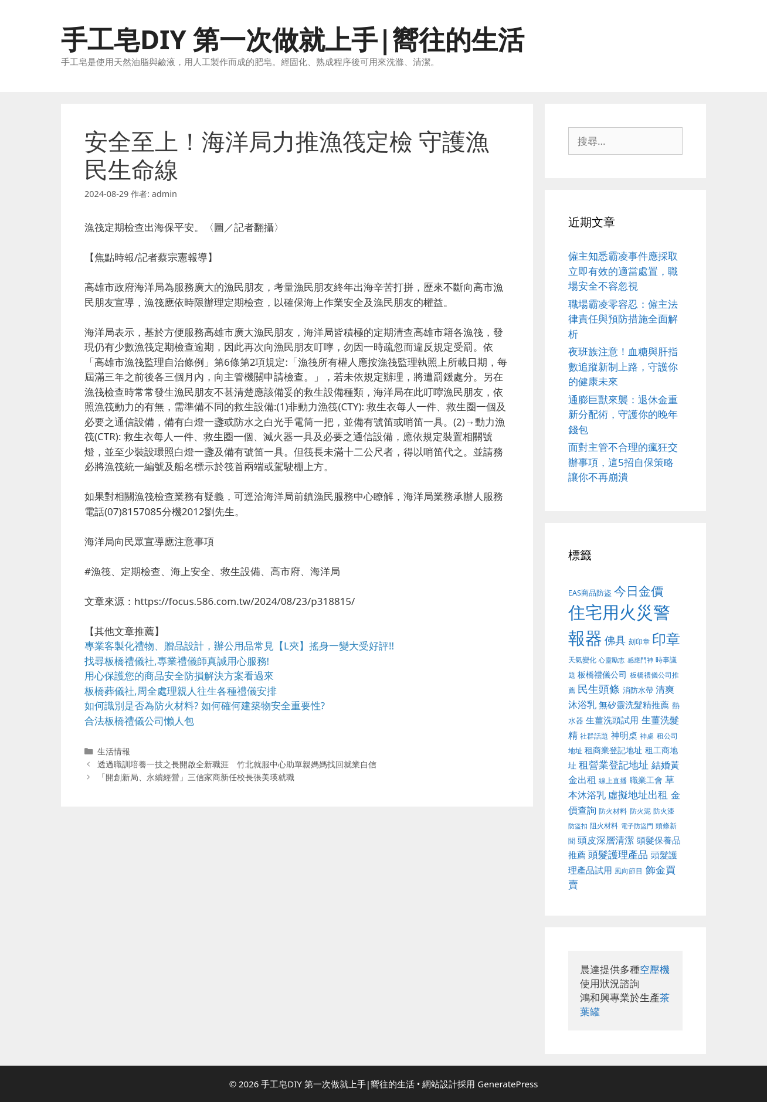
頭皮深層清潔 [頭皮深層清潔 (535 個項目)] (606, 840)
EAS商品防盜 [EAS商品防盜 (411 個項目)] (590, 593)
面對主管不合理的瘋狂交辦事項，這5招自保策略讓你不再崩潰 (623, 462)
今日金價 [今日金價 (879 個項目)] (638, 590)
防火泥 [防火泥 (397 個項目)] (640, 811)
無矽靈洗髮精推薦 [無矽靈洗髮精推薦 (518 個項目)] (634, 705)
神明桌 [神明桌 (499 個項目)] (624, 735)
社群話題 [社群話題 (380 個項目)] (594, 735)
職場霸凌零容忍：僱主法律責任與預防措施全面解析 (623, 319)
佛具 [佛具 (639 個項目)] (615, 640)
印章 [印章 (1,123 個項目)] (666, 638)
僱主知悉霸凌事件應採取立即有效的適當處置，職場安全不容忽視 (623, 270)
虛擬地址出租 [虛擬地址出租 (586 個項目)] (638, 794)
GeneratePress (507, 1084)
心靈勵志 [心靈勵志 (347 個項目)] (612, 660)
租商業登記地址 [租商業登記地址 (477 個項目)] (613, 750)
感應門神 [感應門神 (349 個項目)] (640, 660)
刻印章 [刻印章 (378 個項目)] (639, 641)
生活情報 (113, 751)
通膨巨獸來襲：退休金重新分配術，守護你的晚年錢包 (623, 414)
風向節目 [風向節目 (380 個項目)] (629, 870)
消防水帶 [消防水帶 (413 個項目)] (638, 690)
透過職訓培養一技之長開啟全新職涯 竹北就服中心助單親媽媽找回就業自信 (236, 764)
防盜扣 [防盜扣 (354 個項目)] (578, 825)
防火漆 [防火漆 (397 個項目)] (663, 811)
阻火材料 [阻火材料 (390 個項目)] (604, 826)
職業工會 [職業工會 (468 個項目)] (646, 779)
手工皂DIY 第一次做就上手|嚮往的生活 (292, 39)
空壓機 (655, 969)
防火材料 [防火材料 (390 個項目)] (613, 811)
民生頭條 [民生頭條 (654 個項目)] (599, 689)
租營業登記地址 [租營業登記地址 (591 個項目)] (614, 764)
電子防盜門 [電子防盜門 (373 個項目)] (637, 825)
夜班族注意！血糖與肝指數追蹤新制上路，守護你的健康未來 (623, 366)
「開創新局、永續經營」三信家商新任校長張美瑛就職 (195, 777)
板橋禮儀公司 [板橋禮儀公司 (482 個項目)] (602, 674)
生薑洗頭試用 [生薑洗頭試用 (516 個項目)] (612, 720)
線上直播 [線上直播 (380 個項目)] (613, 780)
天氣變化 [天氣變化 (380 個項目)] (582, 659)
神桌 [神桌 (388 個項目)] (647, 736)
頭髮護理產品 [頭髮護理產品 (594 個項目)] (618, 854)
